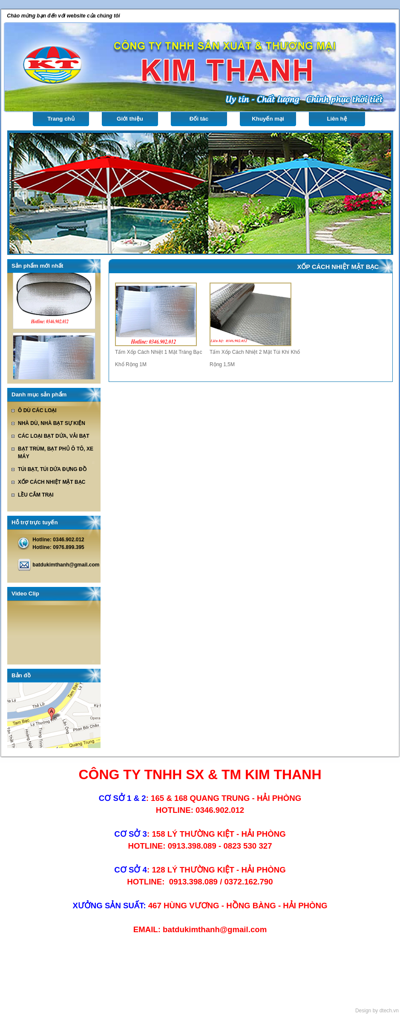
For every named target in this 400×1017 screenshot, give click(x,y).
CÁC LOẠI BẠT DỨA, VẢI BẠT (53, 436)
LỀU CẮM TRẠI (36, 495)
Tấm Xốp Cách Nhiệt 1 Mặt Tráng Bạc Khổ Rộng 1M (158, 358)
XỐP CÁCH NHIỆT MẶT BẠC (51, 482)
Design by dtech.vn (377, 1011)
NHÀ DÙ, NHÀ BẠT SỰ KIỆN (51, 423)
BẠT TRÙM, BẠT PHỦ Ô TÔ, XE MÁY (55, 452)
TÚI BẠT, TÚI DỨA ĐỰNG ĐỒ (52, 469)
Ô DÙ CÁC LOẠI (37, 410)
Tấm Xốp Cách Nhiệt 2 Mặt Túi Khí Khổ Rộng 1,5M (255, 358)
